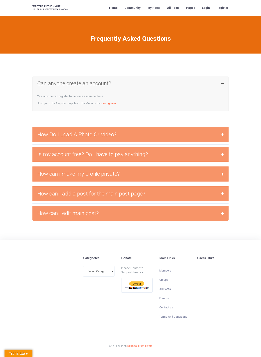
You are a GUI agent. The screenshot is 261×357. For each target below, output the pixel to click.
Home (113, 7)
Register (223, 7)
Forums (164, 298)
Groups (163, 279)
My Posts (153, 7)
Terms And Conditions (173, 316)
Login (206, 7)
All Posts (173, 7)
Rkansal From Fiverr (139, 346)
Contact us (166, 307)
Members (165, 270)
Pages (190, 7)
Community (132, 7)
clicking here (109, 103)
